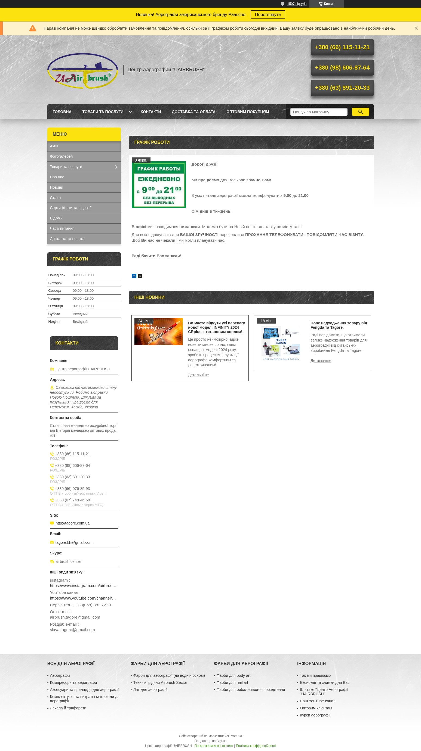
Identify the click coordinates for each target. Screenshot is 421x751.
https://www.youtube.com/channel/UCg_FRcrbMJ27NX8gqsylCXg (84, 598)
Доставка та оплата (194, 112)
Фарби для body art (233, 675)
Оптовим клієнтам (316, 708)
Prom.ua (236, 736)
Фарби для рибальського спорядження (251, 689)
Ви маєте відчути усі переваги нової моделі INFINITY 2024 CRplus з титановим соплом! (216, 327)
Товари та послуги (103, 112)
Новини (56, 187)
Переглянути (268, 14)
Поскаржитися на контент (213, 746)
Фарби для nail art (232, 682)
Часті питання (62, 228)
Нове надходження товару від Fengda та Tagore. (339, 325)
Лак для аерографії (150, 689)
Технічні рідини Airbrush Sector (160, 682)
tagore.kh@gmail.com (74, 542)
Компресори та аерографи (73, 682)
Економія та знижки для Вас (324, 682)
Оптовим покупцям (247, 112)
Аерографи (60, 675)
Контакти (151, 112)
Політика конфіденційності (256, 746)
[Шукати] (361, 112)
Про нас (57, 177)
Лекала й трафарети (68, 708)
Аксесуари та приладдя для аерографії (84, 689)
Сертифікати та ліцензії (70, 208)
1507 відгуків (297, 4)
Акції (54, 146)
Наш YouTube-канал (318, 701)
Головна (62, 112)
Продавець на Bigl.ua (210, 741)
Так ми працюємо (315, 675)
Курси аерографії (315, 715)
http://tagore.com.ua (73, 523)
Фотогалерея (61, 156)
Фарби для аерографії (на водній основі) (169, 675)
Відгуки (56, 218)
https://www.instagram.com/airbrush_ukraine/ (84, 585)
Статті (55, 197)
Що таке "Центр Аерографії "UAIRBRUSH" (324, 691)
